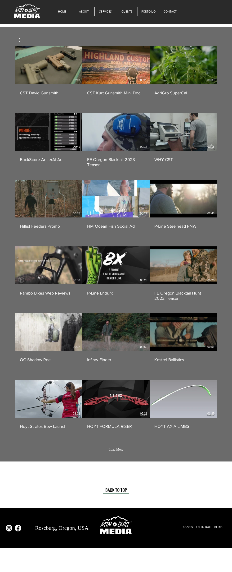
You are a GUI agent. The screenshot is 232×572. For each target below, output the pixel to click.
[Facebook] (18, 528)
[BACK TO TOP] (116, 490)
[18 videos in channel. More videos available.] (116, 240)
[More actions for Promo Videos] (21, 40)
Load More (116, 449)
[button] (105, 11)
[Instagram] (9, 528)
